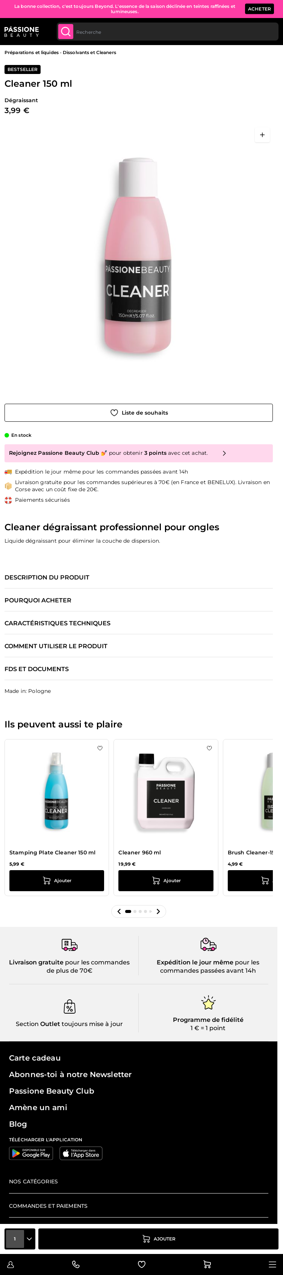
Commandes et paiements (48, 1206)
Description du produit (47, 578)
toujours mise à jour (91, 1024)
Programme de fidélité (208, 1019)
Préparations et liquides (32, 52)
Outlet (49, 1024)
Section (27, 1024)
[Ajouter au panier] (158, 1238)
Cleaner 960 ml (139, 852)
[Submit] (66, 32)
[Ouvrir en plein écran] (262, 134)
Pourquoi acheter (38, 601)
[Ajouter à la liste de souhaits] (139, 413)
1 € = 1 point (208, 1028)
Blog (18, 1124)
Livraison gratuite (36, 962)
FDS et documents (37, 669)
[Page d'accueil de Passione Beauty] (22, 31)
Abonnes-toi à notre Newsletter (70, 1074)
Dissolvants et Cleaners (89, 52)
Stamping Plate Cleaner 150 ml (52, 852)
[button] (119, 911)
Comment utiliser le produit (56, 646)
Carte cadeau (35, 1057)
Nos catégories (33, 1181)
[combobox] (167, 32)
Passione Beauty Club (51, 1090)
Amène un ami (38, 1107)
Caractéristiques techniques (57, 623)
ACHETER (259, 9)
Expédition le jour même (195, 962)
